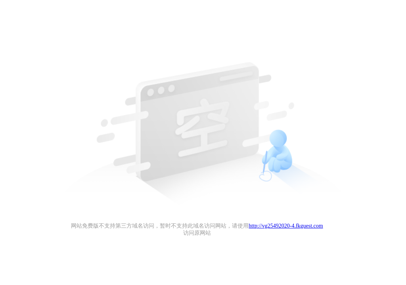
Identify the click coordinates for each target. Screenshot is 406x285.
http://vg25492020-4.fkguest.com (286, 226)
